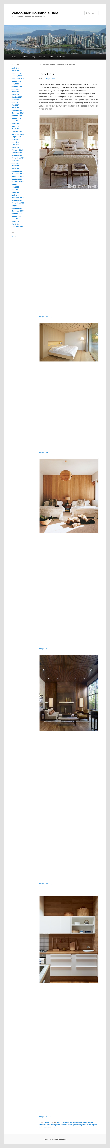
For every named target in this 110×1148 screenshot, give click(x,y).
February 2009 (17, 227)
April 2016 (15, 126)
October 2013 (17, 179)
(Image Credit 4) (45, 883)
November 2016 (18, 113)
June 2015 (15, 142)
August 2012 (16, 205)
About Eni (23, 57)
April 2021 (15, 68)
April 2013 (15, 195)
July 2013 (15, 187)
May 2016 (15, 123)
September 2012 (18, 203)
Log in (14, 236)
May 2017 (15, 105)
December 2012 (17, 198)
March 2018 (16, 94)
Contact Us (61, 57)
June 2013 (15, 190)
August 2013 (16, 184)
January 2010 (17, 208)
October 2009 (17, 214)
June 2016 (15, 121)
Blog (33, 57)
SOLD (51, 57)
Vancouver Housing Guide (35, 13)
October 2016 (17, 116)
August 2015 (16, 137)
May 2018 (15, 92)
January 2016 (17, 131)
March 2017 (16, 108)
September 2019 (18, 78)
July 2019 (15, 84)
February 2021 (17, 73)
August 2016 (16, 118)
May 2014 (15, 166)
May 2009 (15, 221)
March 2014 (16, 169)
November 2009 (18, 211)
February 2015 (17, 150)
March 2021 (16, 71)
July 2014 (15, 161)
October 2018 (17, 86)
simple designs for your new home (59, 1125)
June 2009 (15, 219)
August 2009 (16, 216)
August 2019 (16, 81)
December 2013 (17, 174)
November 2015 (18, 134)
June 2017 (15, 102)
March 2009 (16, 224)
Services (42, 57)
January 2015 (17, 153)
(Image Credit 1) (45, 316)
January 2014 (17, 171)
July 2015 (15, 139)
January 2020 (17, 76)
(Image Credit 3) (45, 649)
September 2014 (18, 158)
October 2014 (17, 155)
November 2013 (18, 176)
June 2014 (15, 163)
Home (14, 57)
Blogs (47, 1122)
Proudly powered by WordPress (55, 1139)
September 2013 (18, 182)
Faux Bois (46, 74)
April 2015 (15, 145)
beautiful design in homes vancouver (69, 1122)
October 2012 (17, 200)
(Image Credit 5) (45, 1117)
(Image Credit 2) (45, 452)
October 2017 (17, 97)
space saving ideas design (82, 1125)
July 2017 (15, 100)
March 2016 (16, 129)
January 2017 (17, 110)
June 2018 (15, 89)
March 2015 (16, 147)
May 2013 (15, 192)
